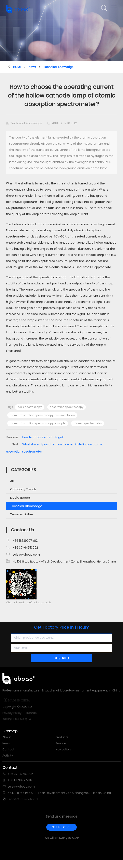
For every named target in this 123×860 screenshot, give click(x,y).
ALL (12, 481)
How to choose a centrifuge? (43, 437)
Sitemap (31, 713)
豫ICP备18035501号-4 (16, 719)
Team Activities (22, 514)
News (32, 67)
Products (62, 737)
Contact (8, 749)
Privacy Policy (12, 713)
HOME (17, 67)
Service (61, 743)
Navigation (63, 749)
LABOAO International (23, 799)
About (6, 737)
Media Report (20, 497)
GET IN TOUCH (61, 827)
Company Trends (23, 489)
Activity (7, 755)
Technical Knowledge (58, 67)
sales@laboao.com (26, 555)
